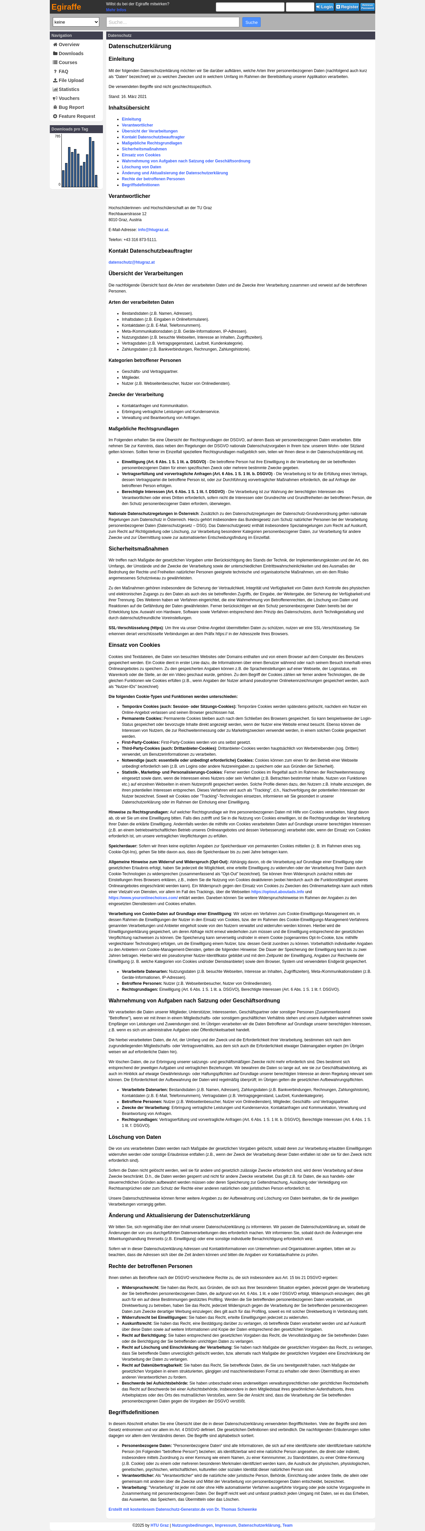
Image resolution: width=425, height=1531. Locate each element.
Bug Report (68, 107)
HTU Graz (160, 1525)
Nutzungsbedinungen (192, 1525)
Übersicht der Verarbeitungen (150, 131)
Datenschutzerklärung (259, 1525)
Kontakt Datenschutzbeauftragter (153, 137)
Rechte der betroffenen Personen (153, 179)
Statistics (66, 89)
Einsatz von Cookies (141, 155)
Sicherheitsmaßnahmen (144, 149)
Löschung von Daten (141, 167)
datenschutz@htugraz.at (132, 262)
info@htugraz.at (153, 229)
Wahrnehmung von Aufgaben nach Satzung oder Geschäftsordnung (186, 161)
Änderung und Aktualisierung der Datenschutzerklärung (175, 173)
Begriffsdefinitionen (140, 185)
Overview (66, 44)
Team (288, 1525)
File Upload (68, 80)
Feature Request (74, 116)
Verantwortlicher (137, 125)
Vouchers (66, 98)
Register (347, 6)
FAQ (60, 71)
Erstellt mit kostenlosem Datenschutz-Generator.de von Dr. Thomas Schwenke (183, 1509)
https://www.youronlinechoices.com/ (143, 897)
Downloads (68, 53)
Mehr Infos (116, 10)
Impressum (225, 1525)
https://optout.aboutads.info (277, 892)
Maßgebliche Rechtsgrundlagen (152, 143)
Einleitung (131, 119)
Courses (65, 62)
